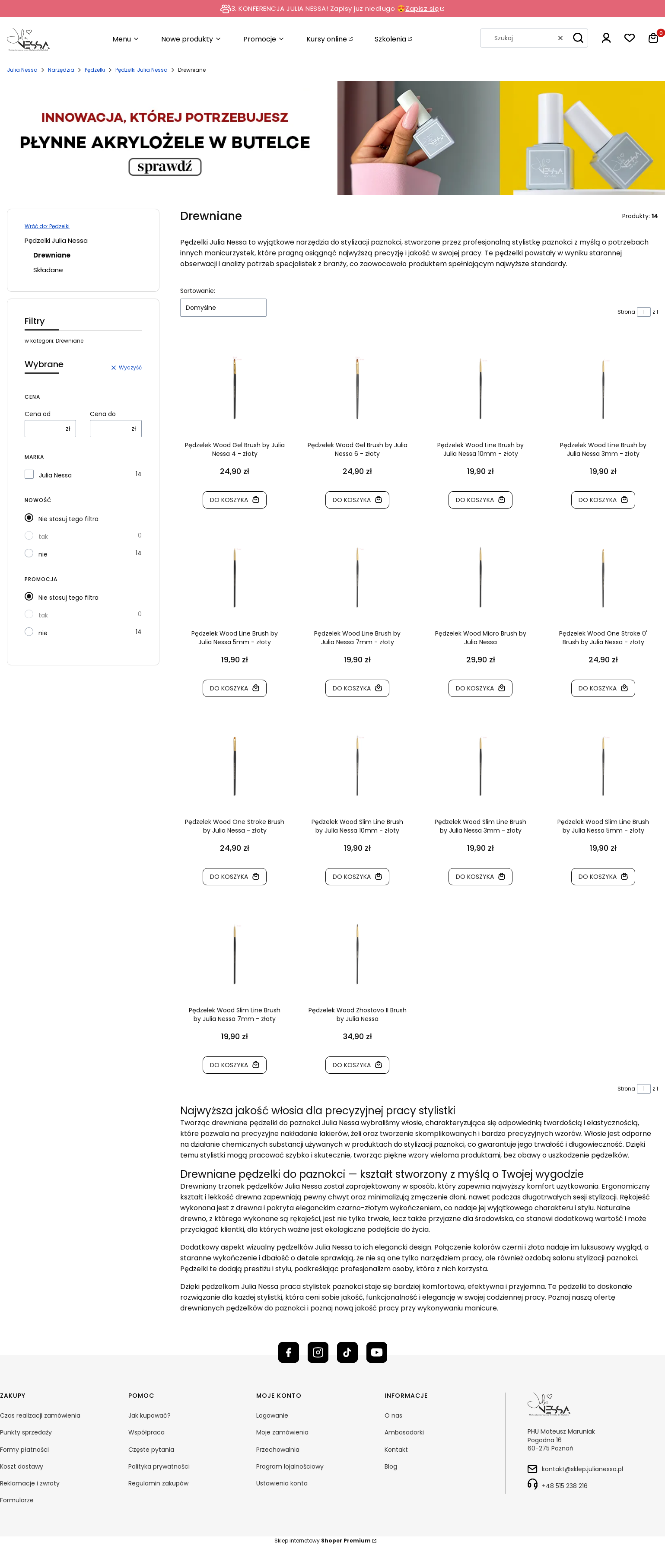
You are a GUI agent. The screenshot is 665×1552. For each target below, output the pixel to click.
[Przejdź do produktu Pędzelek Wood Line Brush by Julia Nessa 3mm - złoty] (603, 389)
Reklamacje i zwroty (30, 1483)
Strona (626, 311)
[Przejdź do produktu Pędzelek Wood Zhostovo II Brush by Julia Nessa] (357, 954)
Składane (48, 269)
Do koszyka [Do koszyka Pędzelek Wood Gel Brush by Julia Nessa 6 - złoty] (352, 500)
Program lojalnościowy (290, 1466)
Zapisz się (422, 8)
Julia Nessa (22, 69)
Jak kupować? (149, 1415)
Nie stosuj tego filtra (68, 519)
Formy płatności (24, 1449)
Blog (391, 1466)
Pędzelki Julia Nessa (141, 69)
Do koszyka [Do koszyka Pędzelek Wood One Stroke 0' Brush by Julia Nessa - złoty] (598, 688)
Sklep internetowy (322, 1540)
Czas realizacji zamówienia (40, 1415)
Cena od (38, 414)
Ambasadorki (404, 1432)
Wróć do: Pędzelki (47, 226)
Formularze (17, 1500)
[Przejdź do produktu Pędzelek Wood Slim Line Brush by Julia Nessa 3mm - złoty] (480, 765)
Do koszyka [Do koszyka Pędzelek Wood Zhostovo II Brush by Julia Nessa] (352, 1065)
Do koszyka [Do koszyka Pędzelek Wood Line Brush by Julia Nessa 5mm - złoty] (229, 688)
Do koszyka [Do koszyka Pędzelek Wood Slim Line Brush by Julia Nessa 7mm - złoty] (229, 1065)
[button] (578, 38)
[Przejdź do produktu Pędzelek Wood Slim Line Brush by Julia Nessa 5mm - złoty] (603, 765)
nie (43, 554)
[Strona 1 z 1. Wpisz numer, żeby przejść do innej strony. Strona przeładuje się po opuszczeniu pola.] (644, 312)
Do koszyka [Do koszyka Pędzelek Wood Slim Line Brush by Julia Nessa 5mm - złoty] (598, 876)
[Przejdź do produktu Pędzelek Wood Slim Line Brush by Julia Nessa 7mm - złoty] (234, 954)
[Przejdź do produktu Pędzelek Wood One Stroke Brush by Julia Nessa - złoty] (234, 765)
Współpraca (146, 1432)
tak (43, 536)
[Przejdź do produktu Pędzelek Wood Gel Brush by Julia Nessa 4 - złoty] (234, 389)
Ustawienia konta (282, 1483)
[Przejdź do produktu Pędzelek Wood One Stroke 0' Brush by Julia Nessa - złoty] (603, 577)
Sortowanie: (197, 290)
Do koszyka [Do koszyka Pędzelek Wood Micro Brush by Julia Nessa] (475, 688)
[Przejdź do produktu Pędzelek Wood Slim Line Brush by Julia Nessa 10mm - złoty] (357, 765)
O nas (393, 1415)
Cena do (103, 414)
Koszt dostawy (21, 1466)
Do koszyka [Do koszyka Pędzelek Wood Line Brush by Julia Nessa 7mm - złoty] (352, 688)
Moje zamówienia (282, 1432)
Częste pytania (151, 1449)
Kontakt (396, 1449)
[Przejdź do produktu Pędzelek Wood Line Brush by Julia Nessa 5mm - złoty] (234, 577)
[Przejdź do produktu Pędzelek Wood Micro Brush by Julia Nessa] (480, 577)
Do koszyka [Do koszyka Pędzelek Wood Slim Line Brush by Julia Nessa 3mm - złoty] (475, 876)
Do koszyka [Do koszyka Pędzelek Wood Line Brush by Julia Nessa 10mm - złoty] (475, 500)
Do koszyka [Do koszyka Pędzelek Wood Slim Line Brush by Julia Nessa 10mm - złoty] (352, 876)
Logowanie (272, 1415)
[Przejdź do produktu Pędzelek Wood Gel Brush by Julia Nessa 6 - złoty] (357, 389)
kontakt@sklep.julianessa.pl (582, 1469)
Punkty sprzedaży (26, 1432)
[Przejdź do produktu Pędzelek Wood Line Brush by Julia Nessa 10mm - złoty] (480, 389)
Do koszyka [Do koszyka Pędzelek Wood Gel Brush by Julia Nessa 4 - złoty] (229, 500)
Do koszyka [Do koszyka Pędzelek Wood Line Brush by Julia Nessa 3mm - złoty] (598, 500)
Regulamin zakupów (158, 1483)
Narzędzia (61, 69)
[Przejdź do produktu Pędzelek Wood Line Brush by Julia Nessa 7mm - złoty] (357, 577)
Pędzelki (95, 69)
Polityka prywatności (159, 1466)
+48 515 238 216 (565, 1486)
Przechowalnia (277, 1449)
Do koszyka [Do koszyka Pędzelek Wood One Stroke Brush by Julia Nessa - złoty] (229, 876)
